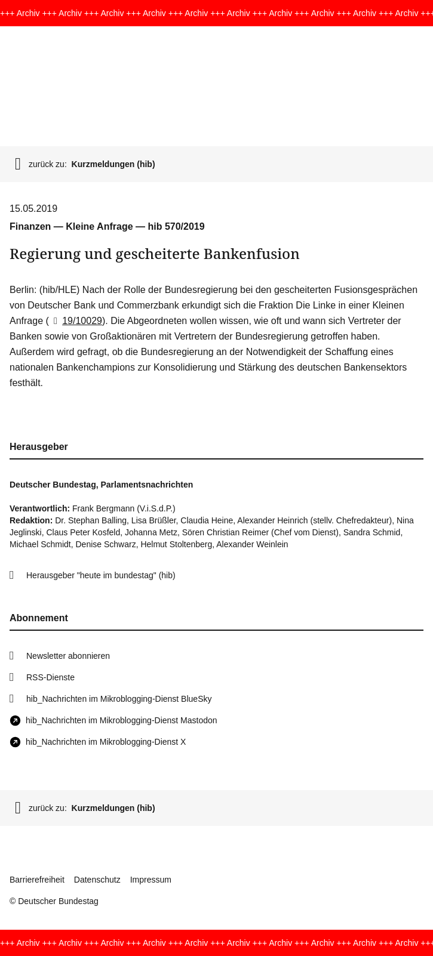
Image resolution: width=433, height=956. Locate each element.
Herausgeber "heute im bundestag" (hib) (101, 575)
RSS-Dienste (50, 677)
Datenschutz (97, 879)
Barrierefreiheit (37, 879)
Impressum (150, 879)
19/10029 (75, 321)
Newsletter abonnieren (68, 656)
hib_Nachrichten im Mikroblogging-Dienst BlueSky (118, 699)
